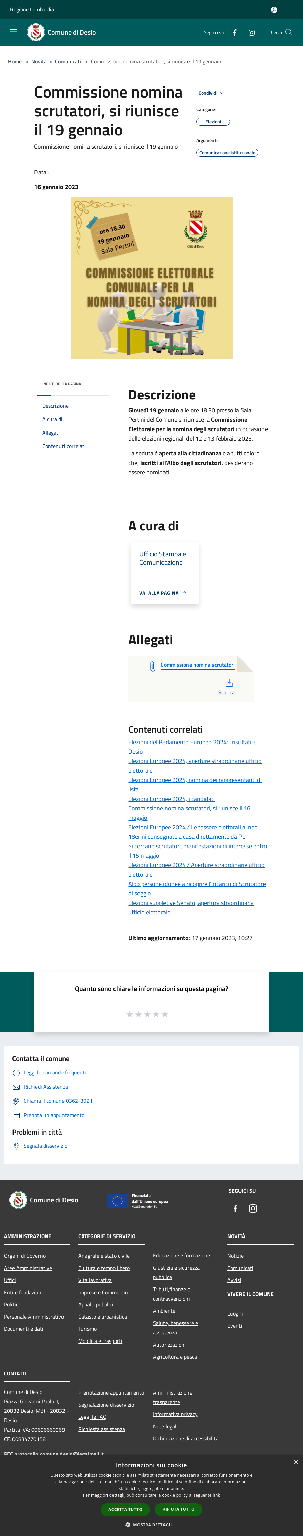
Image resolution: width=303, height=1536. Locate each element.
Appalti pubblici (95, 1304)
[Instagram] (249, 32)
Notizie (235, 1256)
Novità (39, 61)
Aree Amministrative (28, 1268)
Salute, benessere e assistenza (175, 1327)
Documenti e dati (23, 1329)
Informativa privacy (175, 1414)
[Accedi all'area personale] (274, 10)
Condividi (212, 93)
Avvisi (234, 1280)
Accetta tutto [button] (125, 1509)
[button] (151, 1524)
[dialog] (151, 1495)
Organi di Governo (25, 1256)
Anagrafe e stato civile (104, 1256)
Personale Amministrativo (34, 1316)
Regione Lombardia (32, 9)
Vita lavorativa (95, 1280)
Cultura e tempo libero (104, 1268)
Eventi (234, 1326)
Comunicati (68, 61)
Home (15, 61)
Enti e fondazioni (23, 1292)
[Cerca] (289, 32)
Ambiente (164, 1311)
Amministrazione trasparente (172, 1397)
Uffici (10, 1280)
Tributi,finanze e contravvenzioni (171, 1294)
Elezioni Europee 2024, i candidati (171, 798)
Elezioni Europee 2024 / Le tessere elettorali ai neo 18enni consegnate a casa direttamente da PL (193, 832)
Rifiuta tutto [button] (178, 1509)
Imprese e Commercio (103, 1292)
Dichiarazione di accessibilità (186, 1438)
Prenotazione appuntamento (111, 1392)
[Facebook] (232, 32)
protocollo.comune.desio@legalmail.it (59, 1454)
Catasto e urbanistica (102, 1316)
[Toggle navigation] (13, 32)
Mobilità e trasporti (100, 1341)
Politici (12, 1304)
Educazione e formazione (181, 1255)
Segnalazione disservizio (106, 1405)
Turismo (87, 1329)
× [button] (295, 1462)
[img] (95, 382)
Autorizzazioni (169, 1344)
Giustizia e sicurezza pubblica (176, 1272)
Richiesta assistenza (101, 1429)
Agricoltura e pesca (175, 1357)
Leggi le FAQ (92, 1417)
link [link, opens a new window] (216, 1495)
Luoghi (235, 1313)
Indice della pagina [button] (61, 384)
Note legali (165, 1426)
